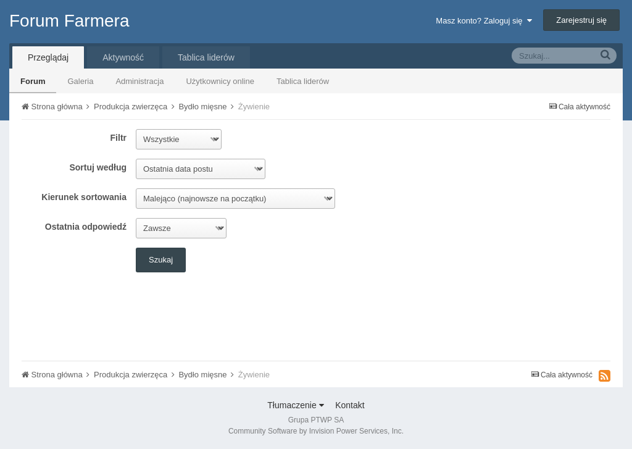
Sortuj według (98, 167)
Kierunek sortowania (84, 197)
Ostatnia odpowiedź (86, 227)
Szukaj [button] (161, 259)
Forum (32, 81)
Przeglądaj (48, 57)
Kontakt (349, 405)
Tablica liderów (302, 81)
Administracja (139, 81)
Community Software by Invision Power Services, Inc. (316, 431)
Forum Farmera (69, 20)
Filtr (118, 138)
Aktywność (123, 57)
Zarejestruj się (581, 20)
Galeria (80, 81)
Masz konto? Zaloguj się (483, 20)
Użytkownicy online (220, 81)
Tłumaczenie (295, 405)
